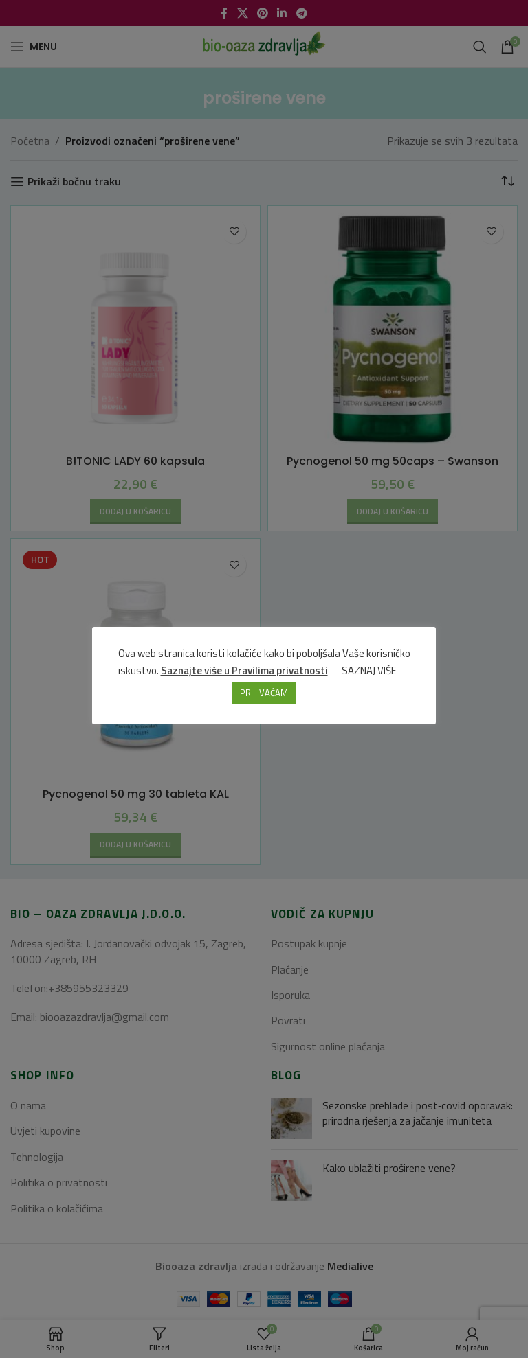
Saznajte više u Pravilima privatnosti (244, 670)
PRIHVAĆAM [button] (264, 693)
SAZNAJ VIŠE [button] (369, 670)
